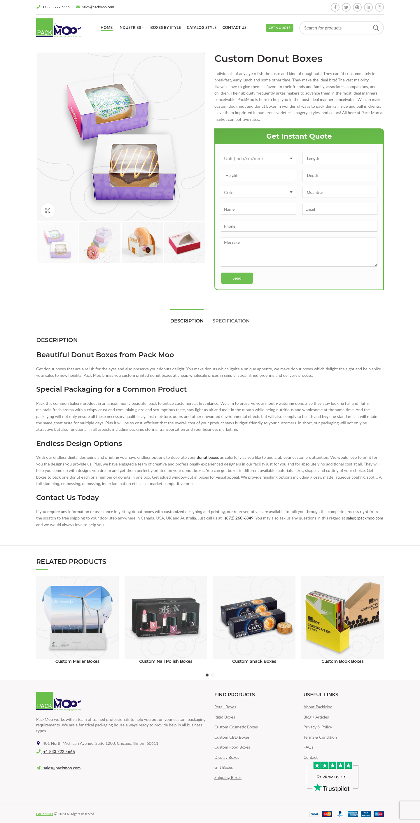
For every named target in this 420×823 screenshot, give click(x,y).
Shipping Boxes (228, 777)
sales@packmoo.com (364, 517)
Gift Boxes (223, 767)
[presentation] (258, 294)
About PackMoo (318, 706)
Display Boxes (226, 757)
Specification (231, 321)
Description (187, 321)
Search (376, 27)
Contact (311, 757)
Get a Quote (279, 27)
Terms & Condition (320, 737)
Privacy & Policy (318, 726)
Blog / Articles (316, 716)
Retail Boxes (225, 706)
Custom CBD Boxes (231, 737)
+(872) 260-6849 (238, 517)
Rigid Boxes (224, 716)
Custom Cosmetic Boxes (236, 726)
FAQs (308, 746)
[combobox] (258, 158)
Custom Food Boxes (232, 746)
